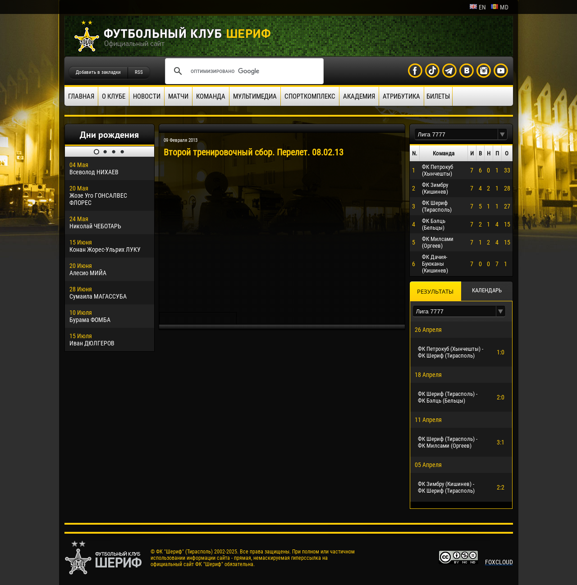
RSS (139, 72)
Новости (146, 96)
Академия (359, 96)
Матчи (178, 96)
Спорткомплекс (309, 96)
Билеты (438, 96)
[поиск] (243, 71)
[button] (503, 134)
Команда (210, 96)
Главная (81, 96)
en (477, 7)
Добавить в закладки (98, 72)
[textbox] (456, 134)
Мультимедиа (255, 96)
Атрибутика (401, 96)
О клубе (113, 96)
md (499, 7)
